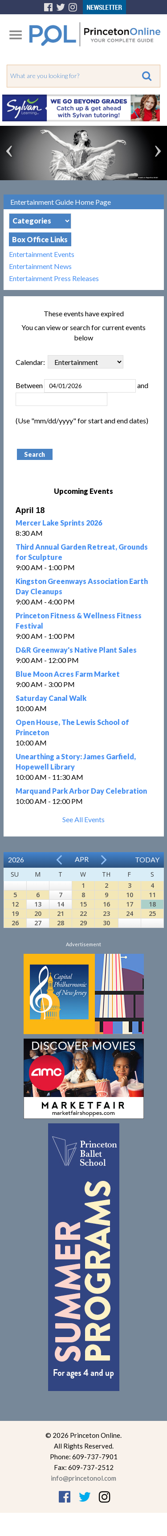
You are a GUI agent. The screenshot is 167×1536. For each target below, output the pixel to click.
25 (152, 913)
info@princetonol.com (83, 1478)
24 (129, 913)
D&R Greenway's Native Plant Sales (76, 650)
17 (129, 904)
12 (15, 904)
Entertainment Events (41, 254)
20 (37, 913)
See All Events (83, 819)
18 (152, 904)
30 (106, 923)
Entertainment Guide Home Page (60, 202)
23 (106, 913)
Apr (82, 859)
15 (83, 904)
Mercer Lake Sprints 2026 (59, 522)
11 (152, 894)
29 (83, 923)
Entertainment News (40, 266)
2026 (16, 859)
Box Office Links (40, 239)
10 (129, 894)
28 (60, 923)
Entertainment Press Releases (54, 278)
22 (83, 913)
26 (15, 923)
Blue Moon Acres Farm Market (68, 674)
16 (106, 904)
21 (60, 913)
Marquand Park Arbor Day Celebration (81, 791)
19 (15, 913)
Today (147, 859)
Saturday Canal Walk (51, 698)
